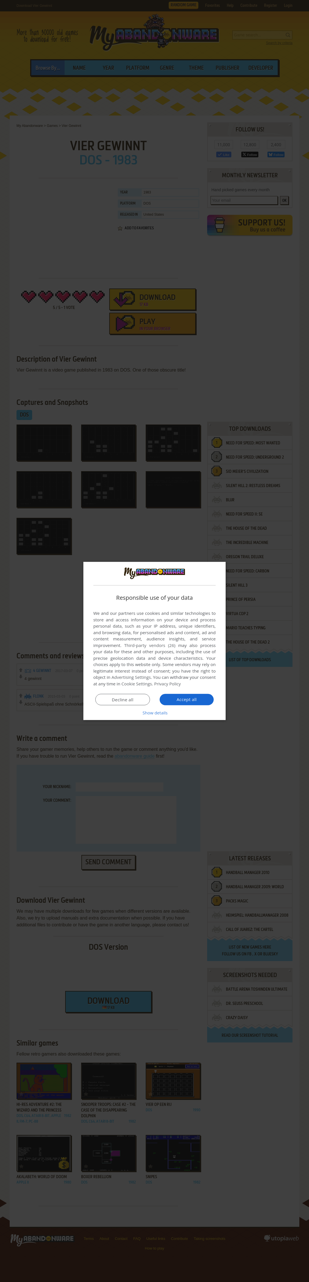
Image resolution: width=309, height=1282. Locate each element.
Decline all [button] (122, 699)
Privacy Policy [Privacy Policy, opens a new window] (167, 684)
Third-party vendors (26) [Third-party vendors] (149, 645)
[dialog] (154, 641)
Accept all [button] (187, 699)
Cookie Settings (136, 684)
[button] (154, 713)
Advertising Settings (131, 677)
